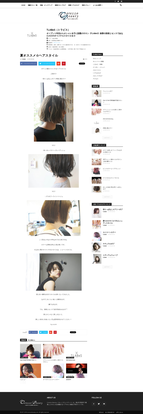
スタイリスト (97, 70)
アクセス (95, 79)
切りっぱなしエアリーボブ (112, 209)
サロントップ (97, 58)
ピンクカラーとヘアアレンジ (111, 169)
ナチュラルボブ (108, 244)
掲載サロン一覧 (32, 5)
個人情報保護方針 (109, 412)
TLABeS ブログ (24, 357)
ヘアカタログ (97, 73)
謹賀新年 (68, 379)
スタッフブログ (97, 76)
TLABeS (24, 59)
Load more (107, 138)
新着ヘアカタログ (73, 5)
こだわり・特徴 (97, 64)
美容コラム (86, 5)
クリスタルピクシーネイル (111, 178)
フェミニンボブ (107, 91)
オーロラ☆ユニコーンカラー (51, 379)
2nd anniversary (70, 360)
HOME (23, 5)
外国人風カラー (107, 128)
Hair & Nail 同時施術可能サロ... (28, 360)
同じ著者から (31, 340)
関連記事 (23, 340)
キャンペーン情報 (98, 61)
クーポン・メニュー (99, 67)
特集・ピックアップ (46, 5)
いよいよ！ (23, 379)
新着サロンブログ (60, 5)
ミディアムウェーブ (110, 255)
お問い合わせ (119, 412)
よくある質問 (98, 5)
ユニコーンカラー (109, 232)
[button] (120, 5)
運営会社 (101, 412)
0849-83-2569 (56, 42)
